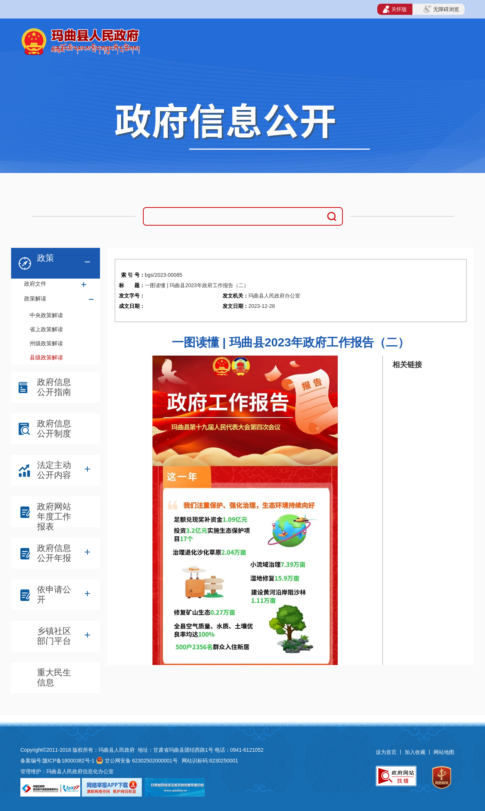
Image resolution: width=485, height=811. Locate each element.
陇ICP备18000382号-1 (68, 761)
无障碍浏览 (441, 9)
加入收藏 (416, 752)
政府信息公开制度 (54, 428)
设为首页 (386, 752)
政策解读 (35, 298)
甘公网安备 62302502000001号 (141, 761)
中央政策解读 (46, 315)
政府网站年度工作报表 (54, 513)
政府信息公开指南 (54, 387)
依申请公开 (54, 594)
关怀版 (395, 9)
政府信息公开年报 (54, 553)
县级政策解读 (46, 357)
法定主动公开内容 (54, 470)
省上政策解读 (46, 329)
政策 (45, 258)
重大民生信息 (54, 677)
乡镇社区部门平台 (54, 636)
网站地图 (444, 752)
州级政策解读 (46, 343)
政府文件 (35, 283)
